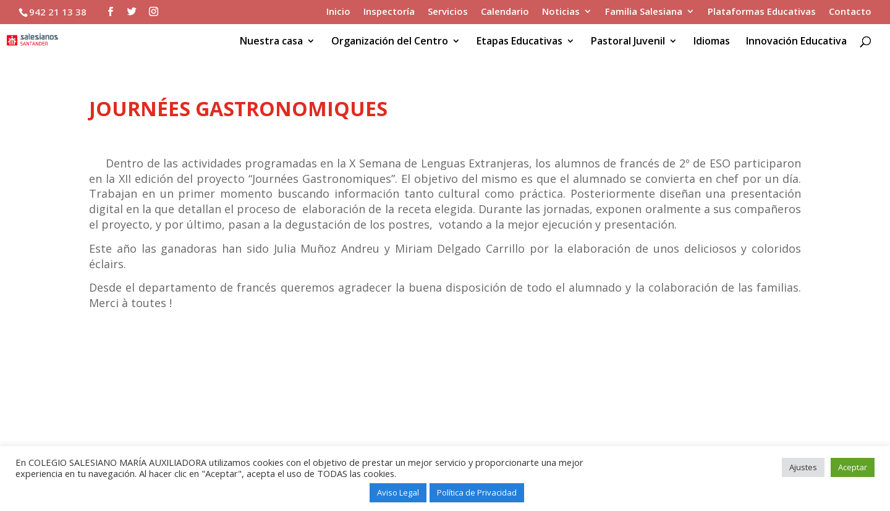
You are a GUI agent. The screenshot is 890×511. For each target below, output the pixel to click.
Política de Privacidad (477, 492)
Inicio (338, 12)
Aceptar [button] (852, 467)
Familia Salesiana (643, 12)
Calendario (505, 12)
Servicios (448, 12)
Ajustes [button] (803, 467)
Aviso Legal (398, 492)
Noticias (561, 12)
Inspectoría (389, 12)
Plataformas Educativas (762, 12)
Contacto (850, 12)
